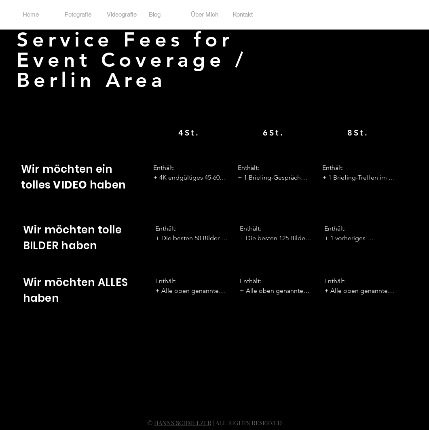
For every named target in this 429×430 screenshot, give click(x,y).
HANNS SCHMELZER (182, 423)
